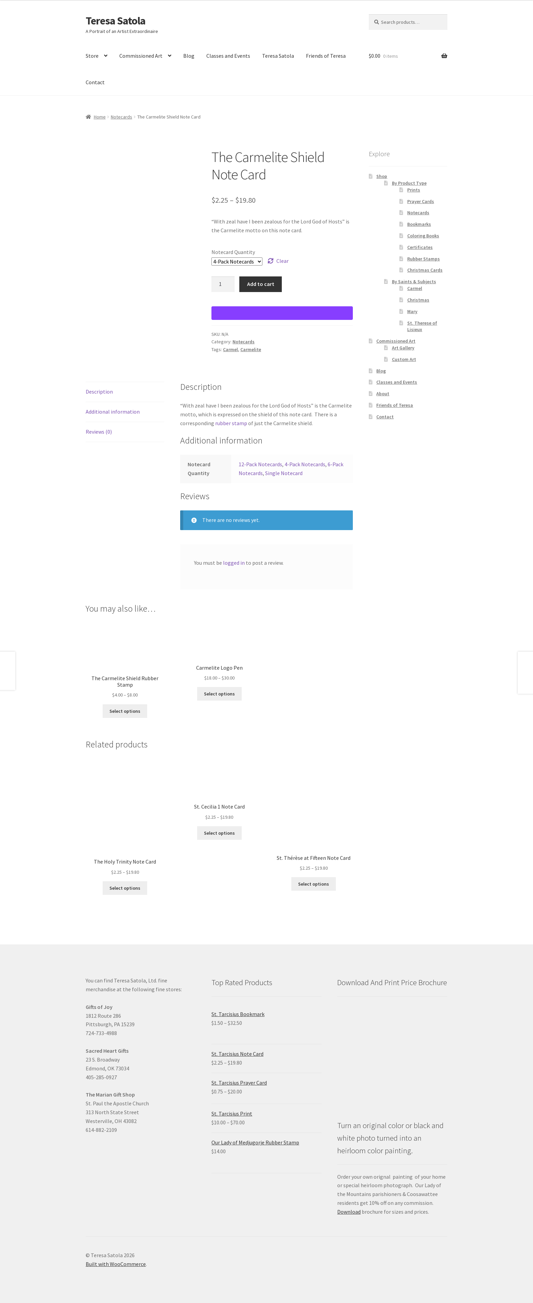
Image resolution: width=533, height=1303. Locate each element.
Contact (95, 82)
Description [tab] (99, 391)
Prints (413, 190)
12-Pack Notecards (260, 464)
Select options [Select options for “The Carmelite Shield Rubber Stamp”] (124, 711)
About (382, 394)
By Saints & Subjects (414, 281)
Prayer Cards (420, 201)
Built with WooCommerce (116, 1264)
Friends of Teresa (326, 55)
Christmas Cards (425, 270)
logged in (234, 562)
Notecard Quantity (233, 252)
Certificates (420, 247)
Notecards (121, 117)
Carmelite (250, 349)
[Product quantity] (223, 284)
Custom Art (404, 359)
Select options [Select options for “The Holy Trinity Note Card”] (124, 888)
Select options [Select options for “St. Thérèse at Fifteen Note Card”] (313, 884)
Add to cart (260, 283)
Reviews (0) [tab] (99, 431)
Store (92, 55)
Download (349, 1211)
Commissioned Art (140, 55)
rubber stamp (231, 423)
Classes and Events (228, 55)
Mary (412, 311)
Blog (188, 55)
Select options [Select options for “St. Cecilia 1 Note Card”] (219, 833)
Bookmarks (419, 224)
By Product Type (409, 183)
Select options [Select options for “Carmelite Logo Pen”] (219, 694)
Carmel (230, 349)
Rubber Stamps (423, 259)
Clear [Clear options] (282, 260)
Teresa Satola (115, 21)
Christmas (418, 300)
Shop (381, 176)
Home (100, 117)
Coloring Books (423, 236)
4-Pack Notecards (305, 464)
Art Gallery (403, 348)
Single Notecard (284, 473)
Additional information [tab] (113, 411)
